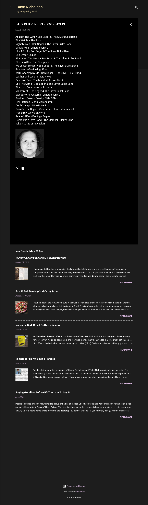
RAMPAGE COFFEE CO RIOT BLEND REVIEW (40, 257)
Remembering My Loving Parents (35, 358)
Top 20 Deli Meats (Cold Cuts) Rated (37, 291)
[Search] (136, 7)
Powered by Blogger (74, 486)
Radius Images (80, 492)
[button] (131, 24)
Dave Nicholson (30, 7)
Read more (126, 282)
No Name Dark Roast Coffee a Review (37, 325)
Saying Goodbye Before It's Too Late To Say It (42, 392)
